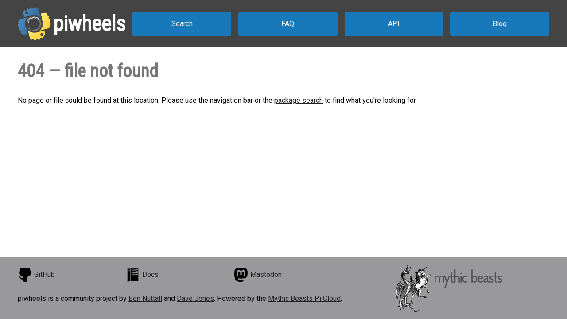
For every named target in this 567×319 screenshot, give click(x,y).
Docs (142, 275)
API (394, 23)
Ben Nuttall (145, 298)
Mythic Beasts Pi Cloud (304, 298)
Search (182, 23)
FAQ (287, 23)
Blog (500, 23)
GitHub (36, 275)
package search (298, 100)
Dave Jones (195, 298)
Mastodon (258, 275)
